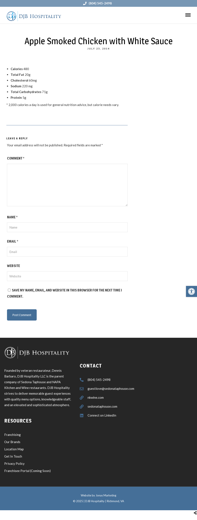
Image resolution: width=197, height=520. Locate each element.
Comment (15, 158)
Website (13, 266)
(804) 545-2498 (97, 3)
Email (12, 241)
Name (12, 217)
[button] (191, 291)
